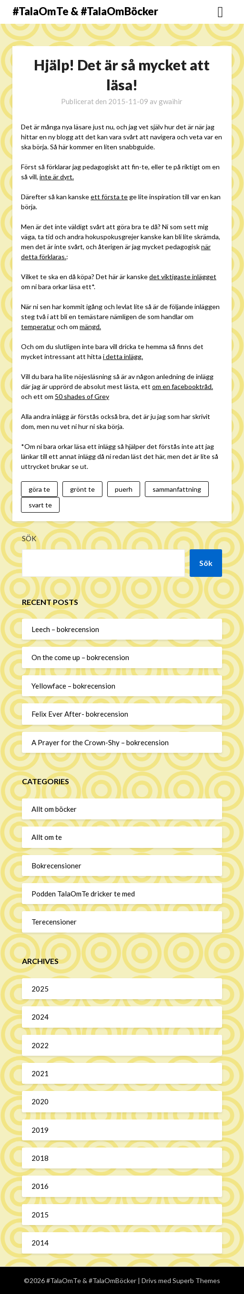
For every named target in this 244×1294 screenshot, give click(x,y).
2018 (40, 1158)
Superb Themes (196, 1280)
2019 (40, 1130)
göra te (39, 489)
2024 (40, 1016)
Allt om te (46, 837)
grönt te (82, 489)
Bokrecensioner (56, 865)
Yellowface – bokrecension (73, 685)
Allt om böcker (54, 809)
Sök (29, 538)
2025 (40, 988)
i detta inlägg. (123, 356)
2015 (40, 1214)
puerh (123, 489)
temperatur (38, 326)
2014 (40, 1242)
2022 (40, 1045)
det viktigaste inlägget (182, 276)
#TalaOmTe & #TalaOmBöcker (85, 11)
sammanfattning (176, 489)
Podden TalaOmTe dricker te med (83, 893)
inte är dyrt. (57, 177)
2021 (40, 1073)
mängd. (90, 326)
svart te (40, 505)
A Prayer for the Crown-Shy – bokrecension (100, 742)
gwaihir (171, 101)
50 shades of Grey (82, 396)
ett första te (109, 197)
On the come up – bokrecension (80, 657)
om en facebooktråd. (182, 386)
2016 (40, 1186)
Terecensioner (54, 921)
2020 (40, 1101)
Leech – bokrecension (65, 629)
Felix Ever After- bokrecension (79, 714)
